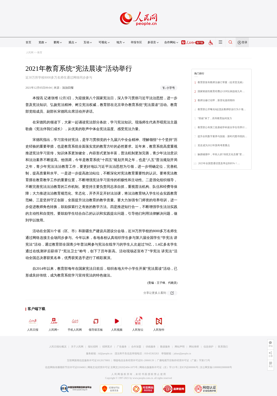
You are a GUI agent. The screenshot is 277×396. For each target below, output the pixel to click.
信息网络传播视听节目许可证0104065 (65, 367)
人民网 (29, 52)
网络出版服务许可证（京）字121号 (158, 367)
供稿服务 (151, 346)
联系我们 (223, 346)
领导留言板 (96, 323)
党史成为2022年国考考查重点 (214, 145)
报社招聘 (93, 346)
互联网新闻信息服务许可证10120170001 (88, 360)
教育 (39, 52)
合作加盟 (136, 346)
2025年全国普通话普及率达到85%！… (219, 163)
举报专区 (136, 42)
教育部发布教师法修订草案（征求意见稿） (221, 82)
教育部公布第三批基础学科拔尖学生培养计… (222, 127)
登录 (244, 42)
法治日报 (67, 87)
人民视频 (117, 323)
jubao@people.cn (182, 353)
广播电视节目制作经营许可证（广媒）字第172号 (183, 360)
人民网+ (54, 323)
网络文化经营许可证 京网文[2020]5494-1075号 (113, 367)
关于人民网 (77, 346)
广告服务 (122, 346)
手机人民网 (75, 323)
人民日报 (32, 323)
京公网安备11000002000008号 (216, 367)
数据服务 (165, 346)
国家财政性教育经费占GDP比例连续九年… (221, 91)
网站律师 (194, 346)
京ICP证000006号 (188, 367)
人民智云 (138, 323)
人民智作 (159, 323)
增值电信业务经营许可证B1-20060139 (133, 360)
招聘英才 (107, 346)
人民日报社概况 (57, 346)
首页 (28, 42)
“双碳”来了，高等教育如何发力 (215, 118)
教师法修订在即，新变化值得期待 (216, 100)
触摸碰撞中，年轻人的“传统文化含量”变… (221, 154)
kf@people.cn (105, 353)
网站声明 (180, 346)
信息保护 (208, 346)
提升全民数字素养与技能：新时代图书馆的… (222, 136)
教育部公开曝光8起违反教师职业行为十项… (222, 109)
